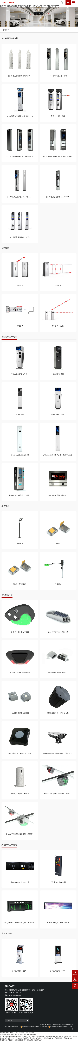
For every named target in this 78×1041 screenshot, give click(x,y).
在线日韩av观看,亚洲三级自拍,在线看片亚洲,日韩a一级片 (18, 1034)
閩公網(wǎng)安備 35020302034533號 (34, 1026)
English (75, 981)
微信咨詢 (75, 974)
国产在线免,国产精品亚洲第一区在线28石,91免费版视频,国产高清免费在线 (48, 1038)
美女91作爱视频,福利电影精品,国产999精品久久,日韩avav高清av (20, 1036)
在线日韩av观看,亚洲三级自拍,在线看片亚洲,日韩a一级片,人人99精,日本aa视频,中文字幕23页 (29, 6)
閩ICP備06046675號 (11, 1026)
